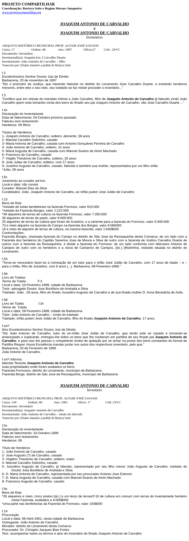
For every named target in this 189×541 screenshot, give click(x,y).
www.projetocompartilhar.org (21, 12)
